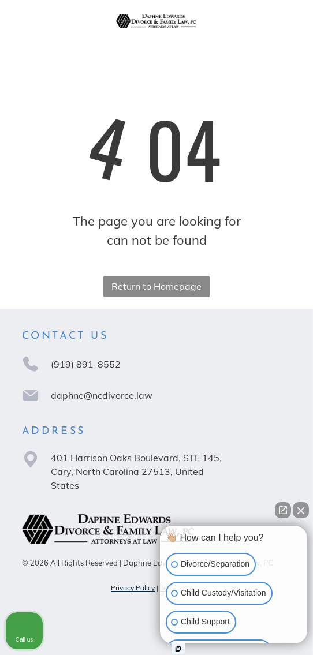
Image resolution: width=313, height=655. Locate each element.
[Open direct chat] (283, 510)
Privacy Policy (133, 587)
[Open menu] (281, 20)
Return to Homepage (156, 286)
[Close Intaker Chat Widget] (301, 510)
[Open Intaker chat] (178, 648)
